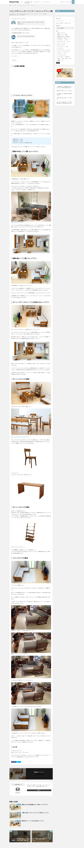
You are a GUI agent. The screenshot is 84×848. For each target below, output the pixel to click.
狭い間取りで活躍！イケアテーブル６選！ (64, 90)
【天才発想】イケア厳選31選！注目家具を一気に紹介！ (65, 94)
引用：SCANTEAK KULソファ (17, 222)
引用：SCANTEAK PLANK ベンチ (18, 547)
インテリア (66, 23)
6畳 (57, 23)
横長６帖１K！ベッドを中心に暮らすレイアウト (33, 820)
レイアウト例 (26, 1)
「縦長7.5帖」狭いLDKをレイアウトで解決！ (64, 98)
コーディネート (61, 23)
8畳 (19, 812)
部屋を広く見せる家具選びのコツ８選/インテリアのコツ (35, 804)
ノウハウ (21, 1)
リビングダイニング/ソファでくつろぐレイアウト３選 (25, 5)
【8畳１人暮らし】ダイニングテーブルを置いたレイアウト (35, 812)
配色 (31, 1)
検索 (57, 62)
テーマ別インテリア (37, 1)
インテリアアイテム (45, 1)
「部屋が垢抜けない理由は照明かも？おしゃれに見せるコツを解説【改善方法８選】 (65, 87)
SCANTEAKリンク (15, 56)
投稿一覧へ (39, 790)
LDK (69, 23)
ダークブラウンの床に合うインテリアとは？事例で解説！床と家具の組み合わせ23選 (65, 102)
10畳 (15, 5)
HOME (11, 5)
